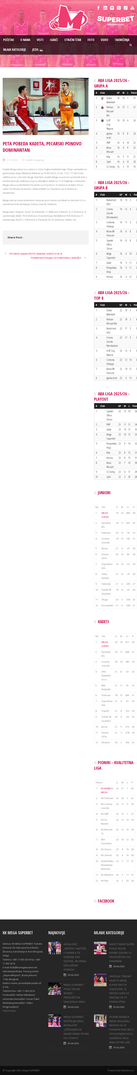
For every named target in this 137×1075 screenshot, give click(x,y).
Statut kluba (9, 1010)
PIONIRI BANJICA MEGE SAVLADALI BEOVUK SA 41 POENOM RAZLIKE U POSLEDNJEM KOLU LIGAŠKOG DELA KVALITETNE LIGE (121, 1029)
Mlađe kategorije (14, 50)
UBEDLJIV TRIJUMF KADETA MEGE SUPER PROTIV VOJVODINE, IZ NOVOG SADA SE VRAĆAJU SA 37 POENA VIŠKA (120, 989)
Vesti (40, 40)
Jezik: (37, 50)
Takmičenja (122, 40)
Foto (91, 40)
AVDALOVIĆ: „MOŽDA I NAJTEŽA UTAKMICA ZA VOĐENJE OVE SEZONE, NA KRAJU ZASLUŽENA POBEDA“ (75, 956)
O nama (25, 40)
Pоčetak (8, 40)
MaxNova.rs (127, 1070)
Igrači (54, 40)
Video (104, 40)
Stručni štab (72, 40)
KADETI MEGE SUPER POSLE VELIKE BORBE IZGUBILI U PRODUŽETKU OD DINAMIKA (121, 952)
